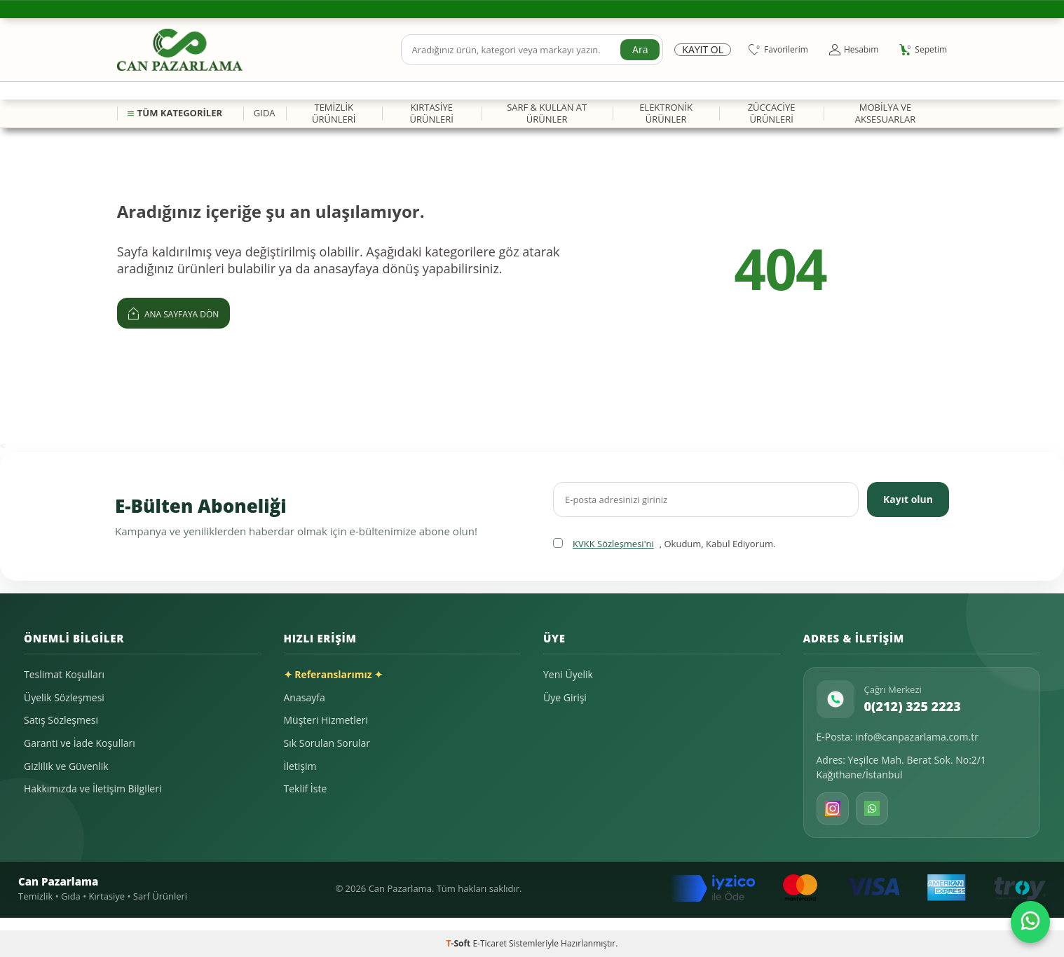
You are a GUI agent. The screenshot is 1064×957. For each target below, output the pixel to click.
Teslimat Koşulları (64, 674)
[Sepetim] (923, 49)
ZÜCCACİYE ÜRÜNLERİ (772, 113)
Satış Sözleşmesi (61, 720)
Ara (640, 49)
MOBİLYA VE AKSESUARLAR (885, 113)
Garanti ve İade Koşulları (79, 743)
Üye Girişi (565, 697)
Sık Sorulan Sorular (327, 743)
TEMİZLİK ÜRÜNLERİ (333, 113)
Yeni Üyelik (568, 674)
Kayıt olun (908, 499)
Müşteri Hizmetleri (326, 720)
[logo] (180, 50)
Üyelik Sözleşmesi (64, 697)
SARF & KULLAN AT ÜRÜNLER (547, 113)
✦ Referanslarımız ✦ (333, 674)
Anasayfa (304, 697)
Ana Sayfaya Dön (173, 312)
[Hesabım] (853, 49)
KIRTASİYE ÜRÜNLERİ (431, 113)
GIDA (264, 112)
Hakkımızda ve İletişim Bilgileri (92, 788)
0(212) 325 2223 (912, 706)
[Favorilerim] (778, 49)
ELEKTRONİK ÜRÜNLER (666, 113)
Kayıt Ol (702, 49)
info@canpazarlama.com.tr (916, 736)
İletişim (300, 766)
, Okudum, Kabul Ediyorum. (664, 544)
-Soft (459, 943)
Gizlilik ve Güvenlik (66, 766)
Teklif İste (305, 788)
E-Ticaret (489, 943)
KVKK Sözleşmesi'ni (613, 544)
